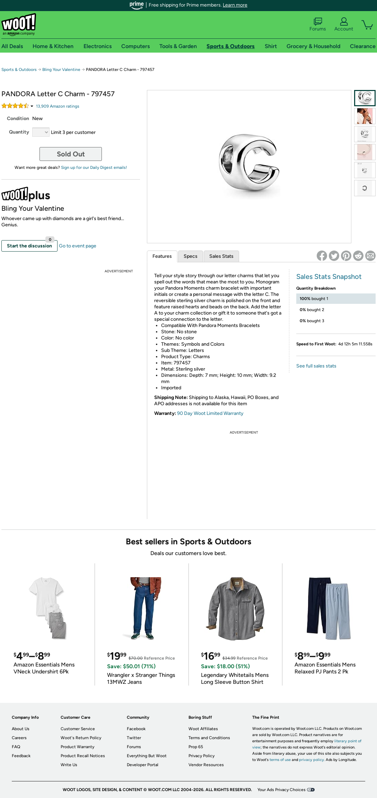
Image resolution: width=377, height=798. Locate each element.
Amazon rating (57, 106)
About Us (20, 728)
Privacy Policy (201, 755)
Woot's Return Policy (81, 737)
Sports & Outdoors (19, 69)
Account (343, 24)
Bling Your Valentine (61, 69)
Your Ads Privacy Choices (281, 789)
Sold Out (71, 154)
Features (162, 256)
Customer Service (78, 728)
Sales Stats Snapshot (329, 276)
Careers (19, 737)
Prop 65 (195, 746)
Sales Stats (221, 256)
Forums (317, 24)
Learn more (235, 5)
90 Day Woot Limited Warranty (210, 413)
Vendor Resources (206, 764)
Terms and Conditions (209, 737)
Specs (191, 256)
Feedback (21, 755)
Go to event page (77, 246)
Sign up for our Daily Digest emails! (94, 167)
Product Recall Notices (83, 755)
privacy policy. (312, 760)
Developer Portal (142, 764)
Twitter (134, 737)
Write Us (69, 764)
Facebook (136, 728)
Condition (18, 118)
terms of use (280, 760)
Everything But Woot (147, 755)
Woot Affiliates (203, 728)
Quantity (19, 132)
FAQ (16, 746)
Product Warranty (77, 746)
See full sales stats (316, 366)
